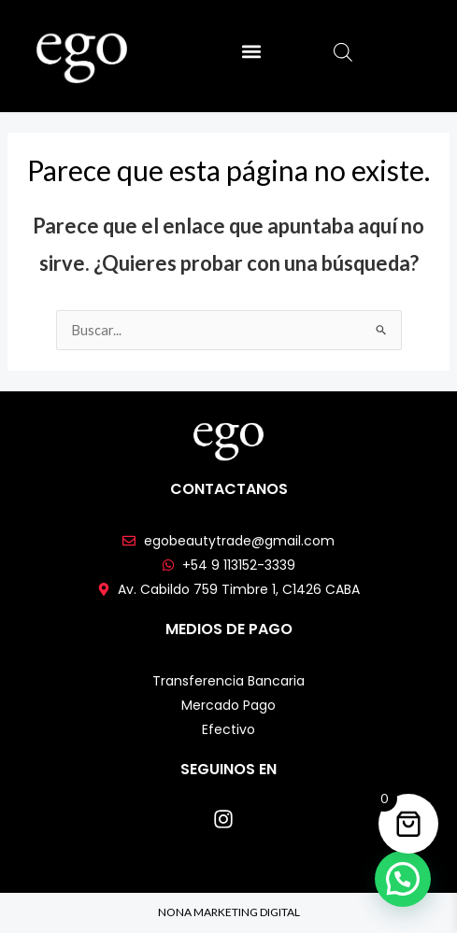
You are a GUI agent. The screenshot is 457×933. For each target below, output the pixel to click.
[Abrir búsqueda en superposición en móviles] (343, 52)
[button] (251, 51)
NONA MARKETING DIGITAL (229, 912)
